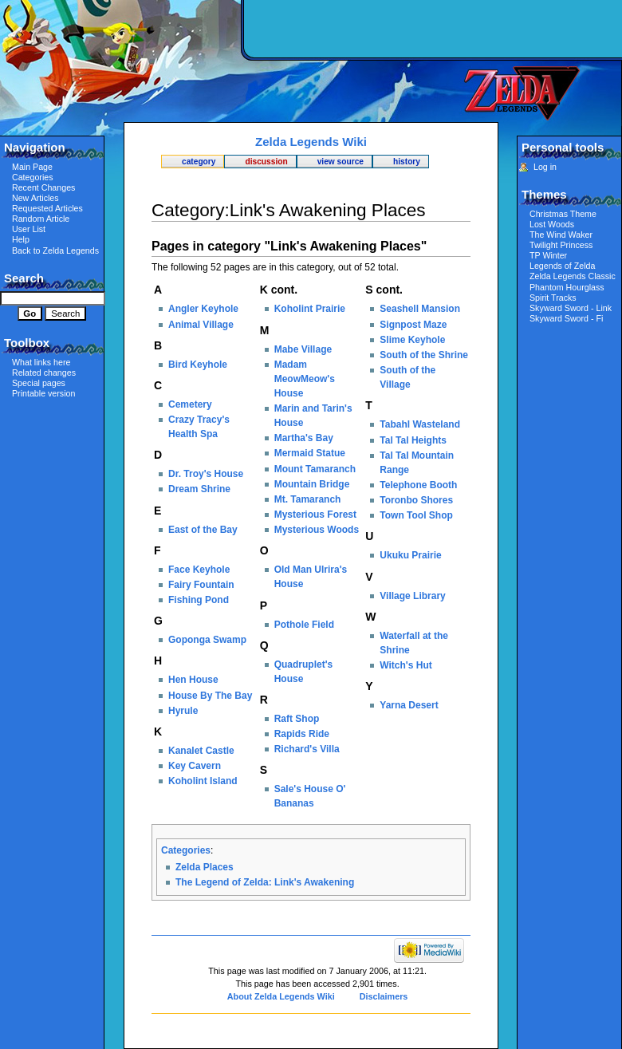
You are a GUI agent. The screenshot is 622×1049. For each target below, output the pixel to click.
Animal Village (201, 324)
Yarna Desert (409, 705)
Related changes (44, 372)
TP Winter (548, 255)
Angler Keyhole (203, 308)
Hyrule (183, 710)
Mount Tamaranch (315, 469)
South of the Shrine (424, 355)
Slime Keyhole (412, 339)
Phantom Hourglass (566, 287)
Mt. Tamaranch (307, 499)
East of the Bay (203, 529)
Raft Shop (297, 718)
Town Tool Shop (416, 515)
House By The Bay (210, 695)
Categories (186, 850)
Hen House (193, 679)
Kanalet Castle (201, 750)
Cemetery (190, 404)
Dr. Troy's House (205, 473)
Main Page (32, 167)
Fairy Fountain (201, 584)
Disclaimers (384, 996)
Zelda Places (204, 867)
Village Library (412, 595)
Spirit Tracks (553, 297)
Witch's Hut (405, 665)
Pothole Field (304, 624)
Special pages (38, 383)
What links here (41, 362)
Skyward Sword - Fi (566, 318)
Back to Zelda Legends (55, 250)
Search (24, 278)
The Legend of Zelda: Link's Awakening (264, 882)
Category (198, 161)
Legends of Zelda (562, 265)
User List (28, 229)
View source (340, 161)
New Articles (35, 198)
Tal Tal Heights (413, 440)
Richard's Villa (307, 749)
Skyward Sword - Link (570, 308)
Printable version (43, 393)
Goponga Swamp (207, 639)
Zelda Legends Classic (572, 276)
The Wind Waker (560, 234)
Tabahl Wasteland (420, 424)
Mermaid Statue (309, 453)
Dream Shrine (199, 489)
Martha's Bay (303, 438)
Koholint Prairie (309, 308)
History (406, 161)
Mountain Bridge (312, 484)
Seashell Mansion (420, 308)
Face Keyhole (199, 569)
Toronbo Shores (416, 500)
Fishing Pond (198, 599)
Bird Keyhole (197, 364)
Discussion (266, 161)
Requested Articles (47, 208)
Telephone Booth (418, 485)
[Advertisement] (430, 115)
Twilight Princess (560, 245)
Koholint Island (203, 781)
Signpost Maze (413, 324)
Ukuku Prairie (410, 555)
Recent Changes (43, 187)
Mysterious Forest (315, 514)
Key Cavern (194, 765)
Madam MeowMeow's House (304, 379)
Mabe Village (303, 349)
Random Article (40, 218)
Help (21, 239)
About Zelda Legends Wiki (281, 996)
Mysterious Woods (316, 529)
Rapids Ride (301, 733)
